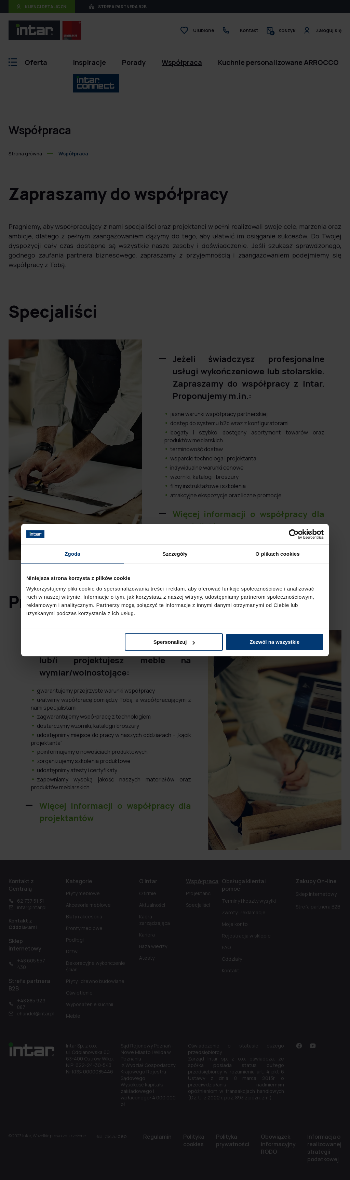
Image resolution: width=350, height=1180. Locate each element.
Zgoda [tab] (72, 554)
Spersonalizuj (174, 642)
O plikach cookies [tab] (277, 554)
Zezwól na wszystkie (275, 642)
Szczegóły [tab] (174, 554)
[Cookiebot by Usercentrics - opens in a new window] (294, 534)
